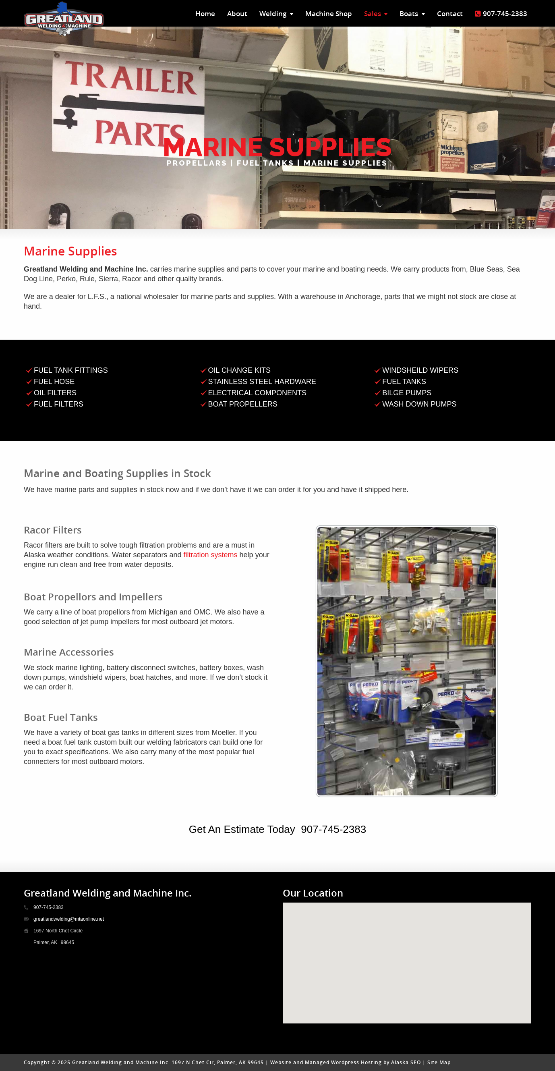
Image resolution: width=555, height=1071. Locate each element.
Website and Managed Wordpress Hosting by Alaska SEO (345, 1062)
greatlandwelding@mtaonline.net (68, 919)
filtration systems (211, 555)
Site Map (439, 1062)
